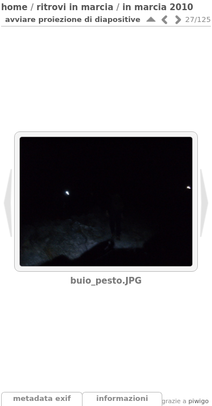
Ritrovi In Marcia (75, 7)
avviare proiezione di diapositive (72, 19)
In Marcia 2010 (157, 7)
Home (14, 7)
